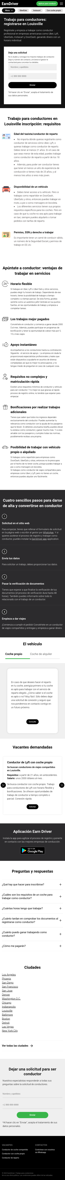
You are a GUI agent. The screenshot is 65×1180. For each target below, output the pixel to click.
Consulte (32, 722)
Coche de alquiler (41, 654)
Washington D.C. (11, 998)
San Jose (7, 990)
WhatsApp (48, 532)
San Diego (7, 982)
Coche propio (13, 654)
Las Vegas (8, 1026)
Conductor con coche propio (13, 1154)
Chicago (6, 1002)
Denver (6, 994)
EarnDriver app (39, 539)
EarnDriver (10, 3)
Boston (6, 1018)
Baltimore (7, 1014)
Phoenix (6, 978)
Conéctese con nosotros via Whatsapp (45, 1151)
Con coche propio (54, 10)
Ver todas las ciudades (15, 1045)
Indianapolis (9, 1006)
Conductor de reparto (10, 1158)
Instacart (36, 10)
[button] (61, 785)
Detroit (6, 1022)
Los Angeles (9, 974)
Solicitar (32, 807)
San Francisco (10, 986)
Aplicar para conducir (47, 4)
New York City (10, 1030)
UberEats (23, 10)
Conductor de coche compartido (15, 1150)
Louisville (7, 1010)
